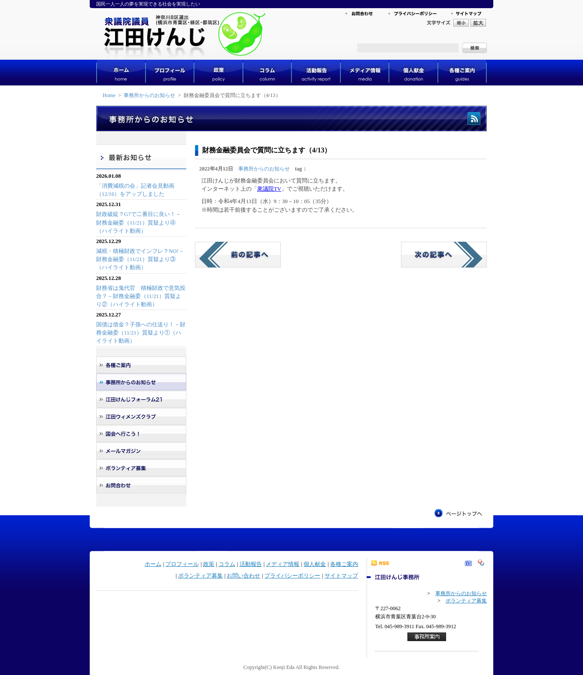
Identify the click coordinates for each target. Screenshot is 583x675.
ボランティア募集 (200, 576)
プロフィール (182, 564)
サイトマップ (341, 576)
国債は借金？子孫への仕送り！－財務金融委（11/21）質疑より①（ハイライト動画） (140, 333)
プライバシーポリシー (292, 576)
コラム (227, 564)
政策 (208, 564)
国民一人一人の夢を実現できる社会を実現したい (148, 3)
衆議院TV (269, 189)
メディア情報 (282, 564)
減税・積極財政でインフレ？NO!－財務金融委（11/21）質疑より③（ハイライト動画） (140, 259)
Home (109, 95)
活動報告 (251, 564)
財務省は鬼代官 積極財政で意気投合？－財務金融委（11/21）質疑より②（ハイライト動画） (140, 296)
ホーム (153, 564)
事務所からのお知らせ (149, 95)
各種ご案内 (344, 564)
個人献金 (315, 564)
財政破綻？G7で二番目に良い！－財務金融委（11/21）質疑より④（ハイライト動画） (138, 222)
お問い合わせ (243, 576)
